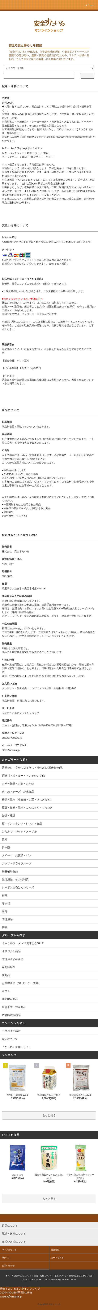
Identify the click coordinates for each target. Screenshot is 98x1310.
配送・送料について (43, 1276)
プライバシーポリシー (31, 1279)
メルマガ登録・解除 (52, 1279)
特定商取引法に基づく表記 (80, 1276)
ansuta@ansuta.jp (12, 737)
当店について (10, 1039)
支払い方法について (23, 1276)
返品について (60, 1276)
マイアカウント (9, 1250)
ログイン (6, 1257)
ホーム (8, 1276)
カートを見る (57, 1257)
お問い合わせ (8, 1265)
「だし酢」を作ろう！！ (16, 1046)
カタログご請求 (11, 1031)
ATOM (73, 1279)
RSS (67, 1279)
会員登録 (55, 1250)
